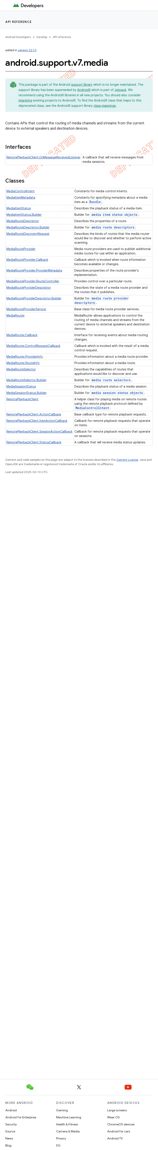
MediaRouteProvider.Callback (27, 260)
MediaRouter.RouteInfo (23, 363)
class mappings (105, 106)
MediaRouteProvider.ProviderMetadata (34, 270)
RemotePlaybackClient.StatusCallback (33, 442)
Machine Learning (68, 1117)
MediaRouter (15, 315)
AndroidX (83, 90)
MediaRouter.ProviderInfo (24, 357)
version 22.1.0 (27, 50)
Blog (8, 1145)
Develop (42, 37)
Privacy (61, 1138)
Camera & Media (68, 1131)
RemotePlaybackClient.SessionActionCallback (39, 432)
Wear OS (113, 1117)
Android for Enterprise (20, 1117)
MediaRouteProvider (20, 249)
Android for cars (118, 1131)
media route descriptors (113, 227)
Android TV (115, 1138)
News (9, 1138)
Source (10, 1131)
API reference (18, 22)
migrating (25, 100)
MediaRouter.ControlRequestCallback (33, 346)
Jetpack (120, 90)
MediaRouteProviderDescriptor (28, 288)
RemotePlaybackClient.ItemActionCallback (36, 421)
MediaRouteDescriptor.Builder (28, 227)
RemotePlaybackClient (22, 399)
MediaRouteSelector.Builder (26, 380)
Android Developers (18, 37)
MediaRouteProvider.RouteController (32, 281)
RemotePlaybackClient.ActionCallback (33, 414)
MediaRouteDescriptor (22, 221)
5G (58, 1145)
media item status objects (114, 214)
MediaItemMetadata (20, 198)
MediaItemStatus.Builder (24, 215)
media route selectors (111, 380)
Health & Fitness (67, 1124)
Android (11, 1110)
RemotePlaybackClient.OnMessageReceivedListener (43, 157)
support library (81, 85)
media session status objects (117, 393)
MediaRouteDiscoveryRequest (28, 234)
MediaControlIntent (20, 191)
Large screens (117, 1110)
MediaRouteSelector (21, 369)
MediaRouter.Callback (21, 335)
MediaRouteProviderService (26, 309)
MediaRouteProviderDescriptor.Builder (33, 298)
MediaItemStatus (18, 208)
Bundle (95, 202)
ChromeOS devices (120, 1124)
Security (11, 1124)
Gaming (62, 1110)
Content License (127, 460)
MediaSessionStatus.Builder (26, 393)
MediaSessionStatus (21, 386)
